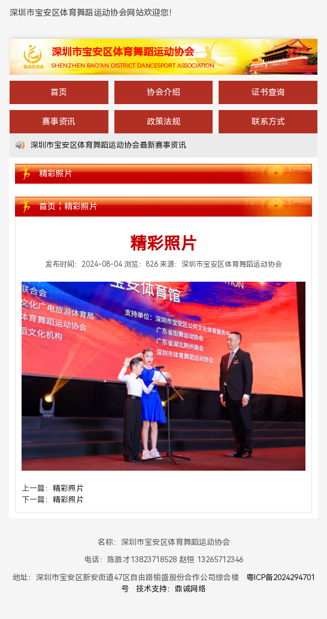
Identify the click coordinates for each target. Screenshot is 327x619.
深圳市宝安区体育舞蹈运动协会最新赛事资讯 (108, 145)
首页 (58, 92)
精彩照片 (81, 206)
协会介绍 (163, 92)
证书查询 (268, 92)
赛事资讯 (58, 121)
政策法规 (163, 121)
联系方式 (268, 121)
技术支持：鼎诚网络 (171, 588)
